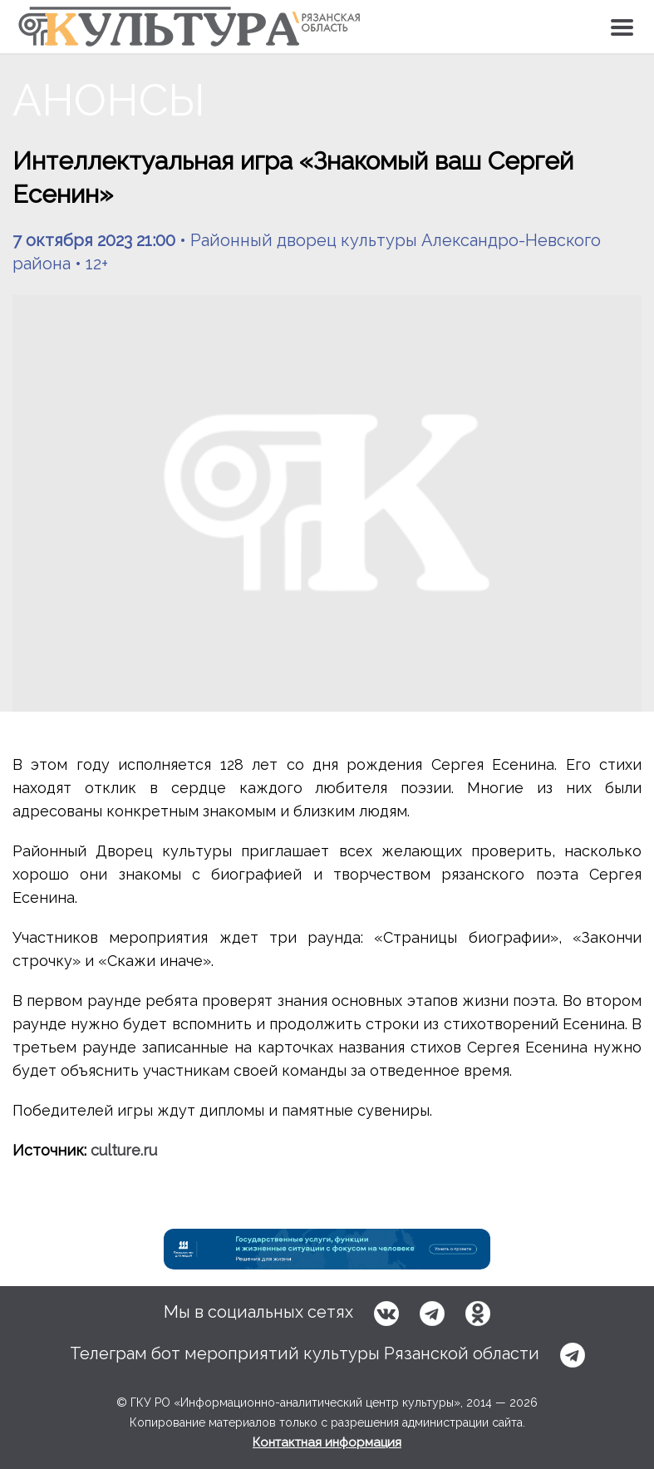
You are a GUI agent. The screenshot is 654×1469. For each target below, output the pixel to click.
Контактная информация (327, 1442)
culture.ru (124, 1150)
